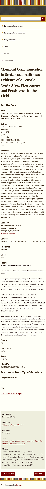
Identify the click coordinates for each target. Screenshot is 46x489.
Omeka (19, 485)
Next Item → (40, 474)
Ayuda (6, 46)
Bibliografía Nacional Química (13, 425)
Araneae (5, 441)
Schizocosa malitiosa (17, 443)
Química (5, 443)
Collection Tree (9, 60)
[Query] (23, 19)
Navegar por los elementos (14, 26)
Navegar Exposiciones (12, 40)
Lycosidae (39, 441)
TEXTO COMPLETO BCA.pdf (11, 393)
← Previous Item (7, 474)
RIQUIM (6, 53)
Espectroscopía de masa (25, 441)
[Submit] (43, 19)
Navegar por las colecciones (14, 33)
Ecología (12, 441)
